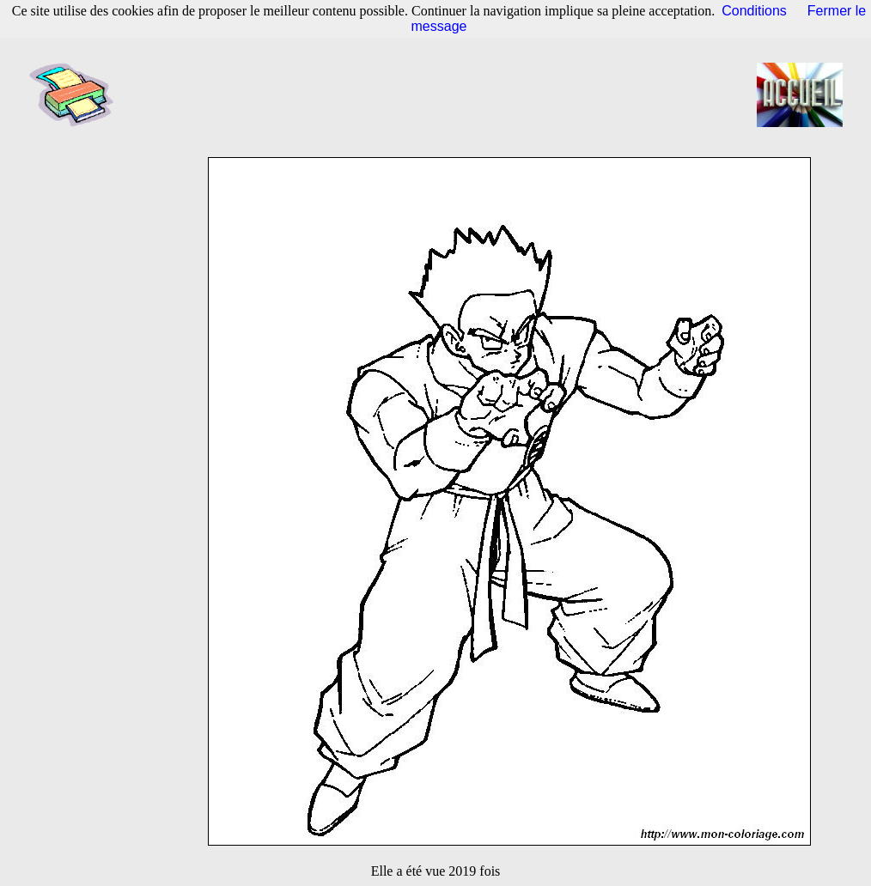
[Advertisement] (440, 94)
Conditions (754, 10)
